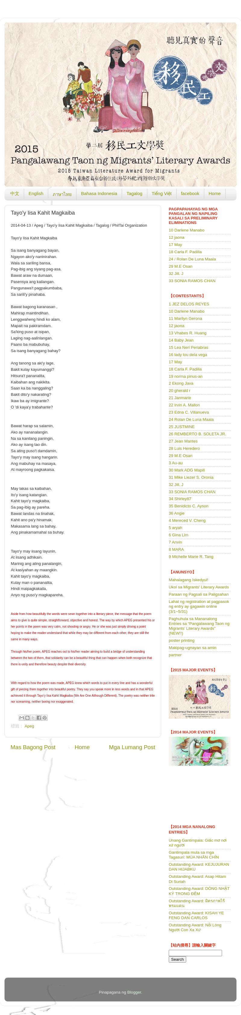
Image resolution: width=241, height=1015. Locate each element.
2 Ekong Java (181, 383)
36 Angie (177, 513)
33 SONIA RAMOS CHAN (192, 281)
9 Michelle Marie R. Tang (191, 556)
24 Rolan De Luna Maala (191, 419)
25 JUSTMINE (182, 426)
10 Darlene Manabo (187, 230)
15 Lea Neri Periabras (188, 347)
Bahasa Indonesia (99, 193)
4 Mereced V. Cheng (187, 520)
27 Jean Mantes (183, 441)
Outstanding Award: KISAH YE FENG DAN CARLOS (196, 915)
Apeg (29, 726)
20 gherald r (179, 390)
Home (215, 193)
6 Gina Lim (178, 535)
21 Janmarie (180, 398)
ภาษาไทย (62, 194)
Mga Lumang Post (132, 747)
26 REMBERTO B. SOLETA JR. (197, 434)
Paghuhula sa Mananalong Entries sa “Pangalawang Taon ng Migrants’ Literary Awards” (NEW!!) (199, 626)
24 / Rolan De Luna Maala (192, 259)
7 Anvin (175, 542)
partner (175, 655)
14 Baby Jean (181, 340)
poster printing (182, 640)
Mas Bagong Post (33, 747)
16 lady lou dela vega (188, 354)
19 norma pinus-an (186, 376)
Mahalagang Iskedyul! (188, 580)
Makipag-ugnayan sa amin (192, 647)
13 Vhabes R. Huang (187, 333)
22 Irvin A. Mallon (184, 405)
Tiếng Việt (162, 193)
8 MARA (176, 549)
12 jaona (176, 237)
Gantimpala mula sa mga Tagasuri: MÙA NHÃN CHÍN (194, 854)
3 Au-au (176, 463)
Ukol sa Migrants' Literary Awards (199, 587)
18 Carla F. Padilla (185, 252)
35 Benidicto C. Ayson (188, 506)
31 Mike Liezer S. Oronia (191, 477)
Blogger (134, 992)
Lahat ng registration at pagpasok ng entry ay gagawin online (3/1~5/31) (199, 606)
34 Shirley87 (180, 498)
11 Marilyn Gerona (185, 318)
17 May (175, 244)
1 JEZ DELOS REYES (189, 304)
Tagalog (134, 193)
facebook (190, 193)
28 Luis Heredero (184, 448)
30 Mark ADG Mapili (187, 470)
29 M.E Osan (180, 266)
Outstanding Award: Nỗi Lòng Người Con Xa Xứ (195, 927)
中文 (14, 193)
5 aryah (175, 527)
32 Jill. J (176, 273)
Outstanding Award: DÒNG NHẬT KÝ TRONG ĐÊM (199, 891)
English (36, 193)
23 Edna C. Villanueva (189, 412)
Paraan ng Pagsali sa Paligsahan (199, 594)
